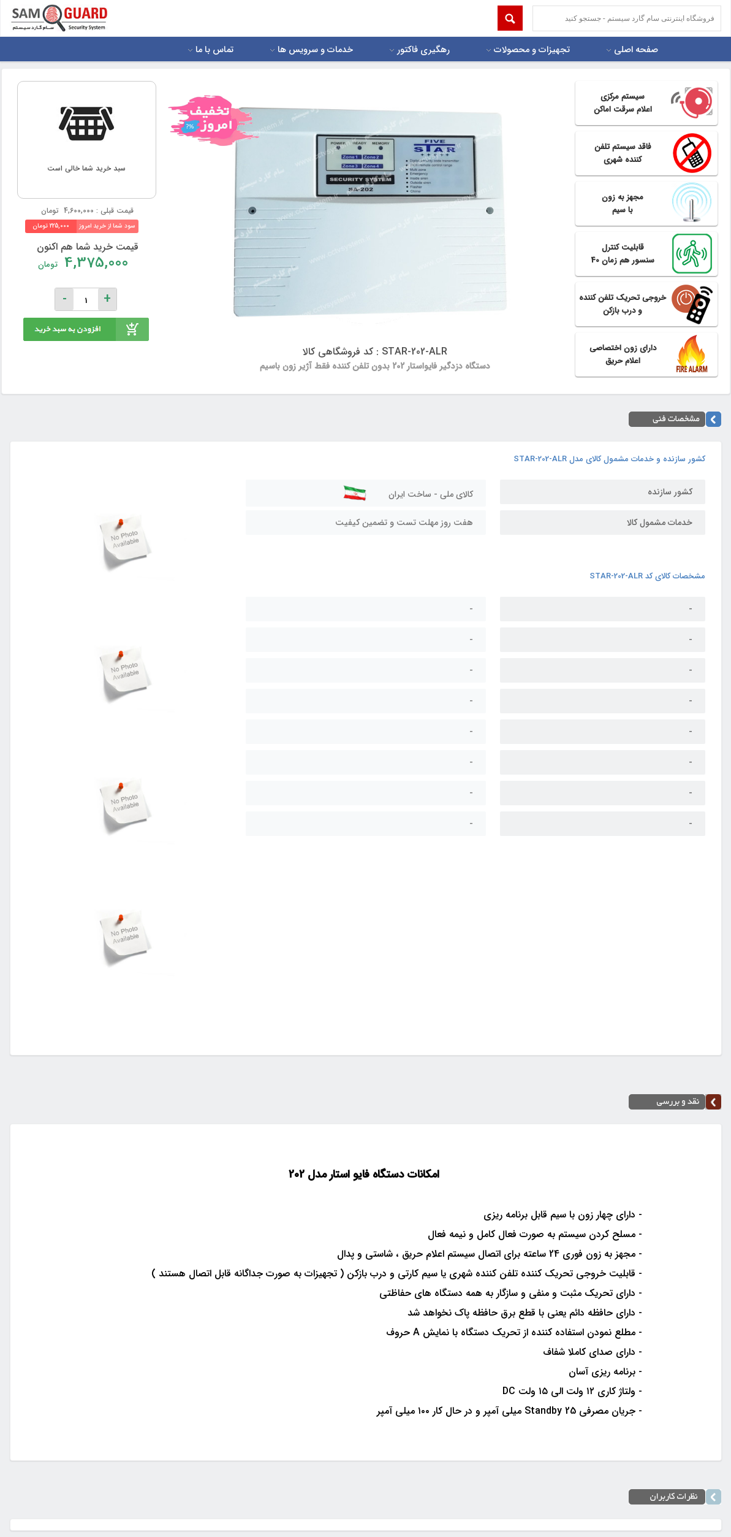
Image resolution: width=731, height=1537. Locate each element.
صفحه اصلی (636, 50)
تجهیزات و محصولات (532, 50)
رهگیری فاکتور (423, 50)
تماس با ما (214, 50)
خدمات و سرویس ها (315, 50)
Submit (510, 18)
